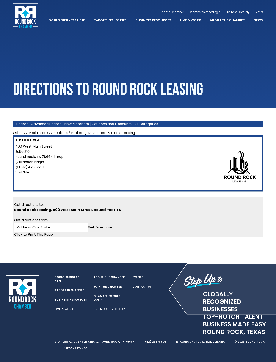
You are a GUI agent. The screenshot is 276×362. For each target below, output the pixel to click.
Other (18, 132)
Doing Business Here (67, 20)
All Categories (146, 123)
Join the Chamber (171, 12)
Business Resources (153, 20)
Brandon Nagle (31, 161)
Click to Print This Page (33, 234)
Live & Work (190, 20)
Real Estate (38, 132)
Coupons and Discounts (112, 123)
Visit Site (22, 172)
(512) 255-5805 (155, 341)
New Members (76, 123)
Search (22, 123)
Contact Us (142, 286)
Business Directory (237, 12)
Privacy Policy (76, 347)
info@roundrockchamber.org (200, 341)
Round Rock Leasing (27, 140)
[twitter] (57, 329)
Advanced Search (46, 123)
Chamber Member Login (204, 12)
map (60, 156)
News (258, 20)
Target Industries (110, 20)
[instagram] (74, 329)
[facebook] (65, 329)
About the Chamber (227, 20)
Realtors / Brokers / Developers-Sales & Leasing (94, 132)
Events (259, 12)
